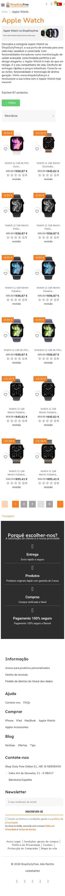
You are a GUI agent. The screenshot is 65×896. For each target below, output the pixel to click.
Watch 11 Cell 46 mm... (16, 350)
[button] (46, 4)
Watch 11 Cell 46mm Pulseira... (16, 289)
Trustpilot (8, 516)
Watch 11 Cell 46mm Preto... (16, 227)
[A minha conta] (51, 4)
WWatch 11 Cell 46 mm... (48, 350)
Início (5, 12)
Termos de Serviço (27, 829)
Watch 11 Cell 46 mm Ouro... (17, 165)
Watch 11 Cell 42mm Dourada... (48, 165)
